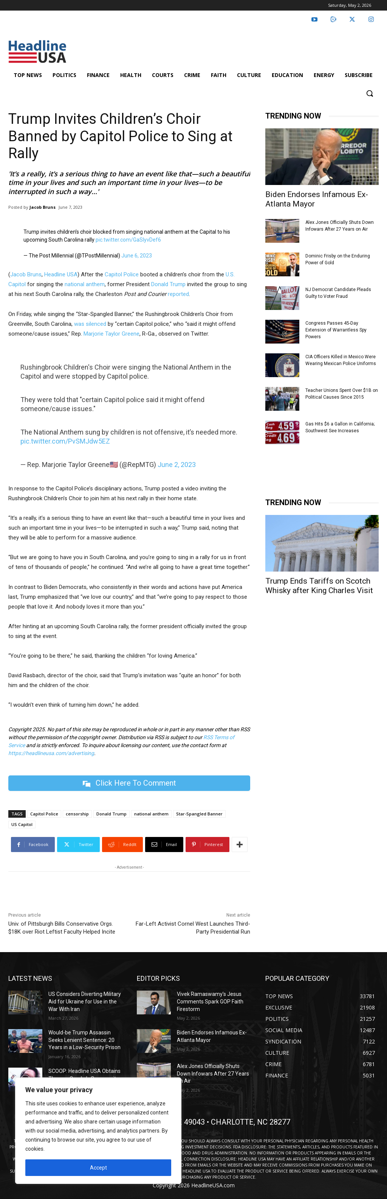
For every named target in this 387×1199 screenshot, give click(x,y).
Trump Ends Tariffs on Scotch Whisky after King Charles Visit (319, 585)
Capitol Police (122, 274)
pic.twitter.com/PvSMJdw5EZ (65, 441)
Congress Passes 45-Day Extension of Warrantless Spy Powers (336, 330)
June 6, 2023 (136, 256)
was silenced (90, 324)
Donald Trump (168, 284)
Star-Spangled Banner (199, 814)
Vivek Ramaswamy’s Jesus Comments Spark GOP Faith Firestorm (210, 1001)
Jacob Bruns (42, 207)
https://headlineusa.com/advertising (51, 753)
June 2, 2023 (177, 465)
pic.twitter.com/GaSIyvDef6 (128, 240)
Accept (98, 1168)
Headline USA (60, 274)
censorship (77, 814)
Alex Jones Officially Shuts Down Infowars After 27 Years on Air (213, 1073)
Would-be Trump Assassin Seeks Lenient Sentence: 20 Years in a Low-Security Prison (84, 1039)
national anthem (85, 284)
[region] (98, 1130)
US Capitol (22, 824)
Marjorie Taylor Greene (111, 333)
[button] (370, 93)
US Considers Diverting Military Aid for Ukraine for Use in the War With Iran (84, 1001)
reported (178, 294)
